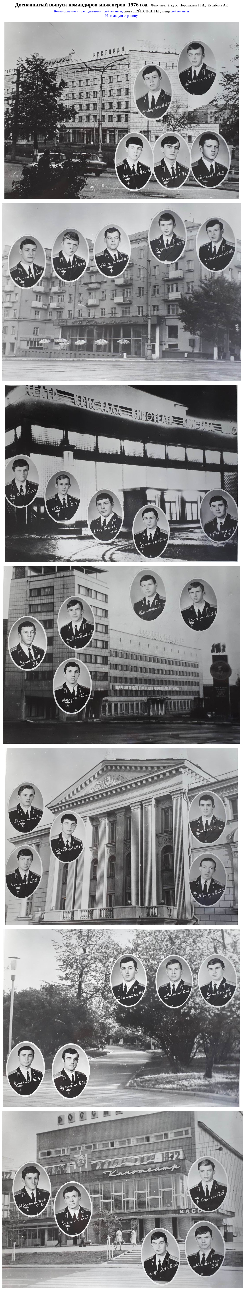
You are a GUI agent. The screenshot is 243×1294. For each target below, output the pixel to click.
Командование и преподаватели (78, 11)
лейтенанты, (113, 11)
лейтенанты (180, 11)
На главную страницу (121, 16)
